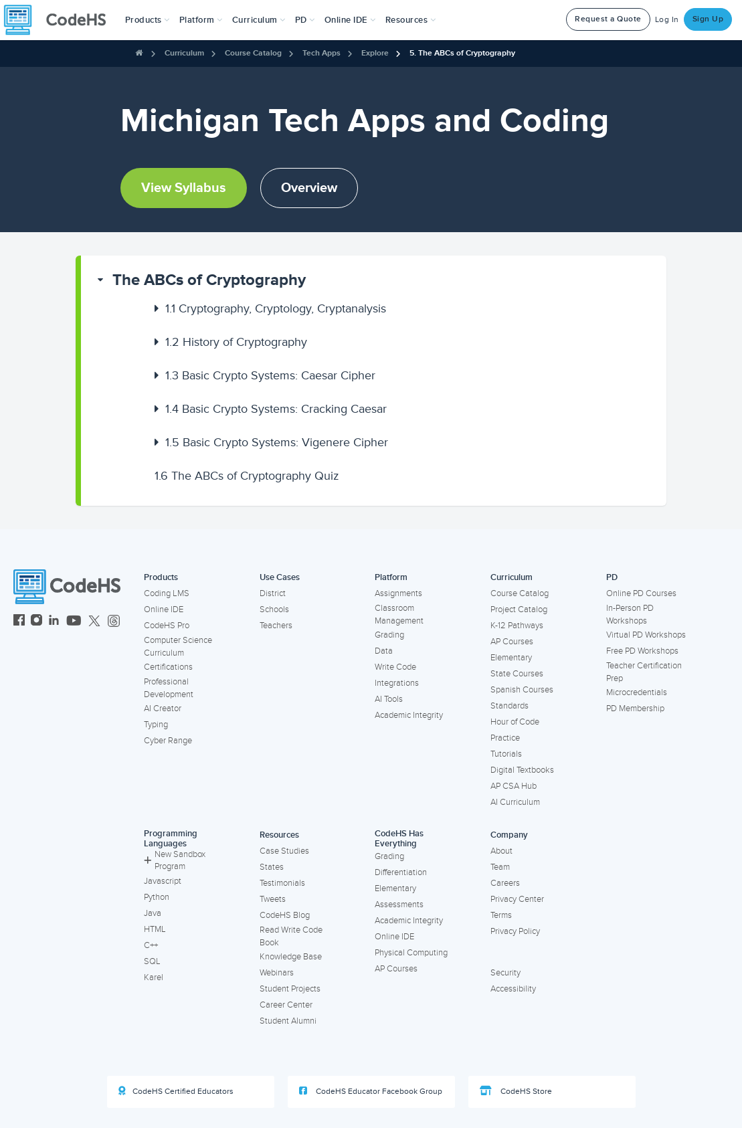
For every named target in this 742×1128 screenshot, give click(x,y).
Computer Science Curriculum (178, 646)
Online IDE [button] (350, 20)
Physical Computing (411, 952)
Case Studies (284, 851)
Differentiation (401, 872)
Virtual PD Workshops (646, 635)
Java (152, 913)
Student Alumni (288, 1021)
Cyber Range (168, 740)
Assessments (399, 904)
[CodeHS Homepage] (60, 20)
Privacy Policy (515, 931)
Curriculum (184, 53)
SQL (152, 961)
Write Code (395, 667)
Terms (501, 915)
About (501, 851)
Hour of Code (514, 722)
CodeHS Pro (166, 625)
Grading (389, 635)
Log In (667, 20)
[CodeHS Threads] (113, 622)
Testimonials (282, 883)
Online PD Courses (641, 593)
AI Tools (389, 699)
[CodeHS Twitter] (94, 622)
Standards (509, 705)
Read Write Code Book (291, 936)
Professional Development (168, 688)
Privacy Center (517, 899)
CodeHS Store (516, 1091)
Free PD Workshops (642, 651)
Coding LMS (166, 593)
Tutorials (506, 754)
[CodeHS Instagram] (36, 622)
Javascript (162, 881)
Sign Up (708, 19)
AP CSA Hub (513, 786)
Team (500, 867)
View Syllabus (183, 188)
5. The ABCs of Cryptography (462, 53)
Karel (153, 977)
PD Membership (635, 708)
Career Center (286, 1005)
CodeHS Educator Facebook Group (370, 1091)
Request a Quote (608, 19)
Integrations (397, 683)
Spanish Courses (521, 689)
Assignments (398, 593)
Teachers (276, 625)
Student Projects (290, 988)
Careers (505, 883)
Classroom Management (399, 614)
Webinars (277, 972)
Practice (505, 738)
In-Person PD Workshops (630, 614)
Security (505, 972)
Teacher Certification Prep (644, 672)
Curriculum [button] (259, 20)
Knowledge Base (291, 956)
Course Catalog (253, 53)
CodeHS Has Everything (399, 838)
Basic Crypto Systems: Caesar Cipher (270, 375)
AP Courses (511, 641)
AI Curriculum (515, 802)
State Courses (516, 673)
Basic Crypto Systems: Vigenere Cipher (276, 442)
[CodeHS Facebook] (19, 622)
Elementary (511, 657)
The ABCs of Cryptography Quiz (247, 475)
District (273, 593)
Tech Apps (321, 53)
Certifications (168, 667)
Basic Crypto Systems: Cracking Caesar (276, 408)
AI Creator (162, 708)
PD (612, 577)
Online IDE (163, 609)
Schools (274, 609)
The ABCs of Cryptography (209, 280)
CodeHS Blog (285, 915)
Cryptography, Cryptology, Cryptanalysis (275, 308)
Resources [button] (410, 20)
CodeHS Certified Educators (176, 1091)
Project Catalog (518, 609)
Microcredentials (636, 692)
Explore (375, 53)
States (272, 867)
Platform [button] (201, 20)
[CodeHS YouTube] (74, 622)
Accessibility (513, 988)
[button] (147, 20)
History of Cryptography (236, 342)
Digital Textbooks (522, 770)
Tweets (273, 899)
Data (384, 651)
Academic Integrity (409, 715)
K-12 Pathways (516, 625)
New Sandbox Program (174, 860)
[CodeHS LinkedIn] (54, 622)
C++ (151, 945)
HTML (155, 929)
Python (156, 897)
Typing (156, 724)
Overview (309, 188)
